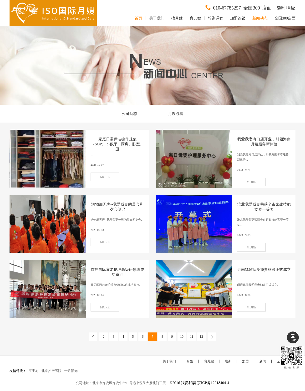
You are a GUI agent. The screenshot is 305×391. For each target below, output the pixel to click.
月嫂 (190, 361)
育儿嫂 (195, 18)
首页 (138, 18)
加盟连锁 (237, 18)
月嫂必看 (175, 114)
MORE (105, 177)
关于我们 (156, 18)
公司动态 (129, 114)
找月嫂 (177, 18)
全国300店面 (284, 18)
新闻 (262, 361)
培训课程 (215, 18)
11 (191, 336)
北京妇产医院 (51, 371)
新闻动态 (260, 18)
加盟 (245, 361)
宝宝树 (34, 371)
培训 (228, 361)
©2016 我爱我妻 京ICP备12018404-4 (199, 383)
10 (181, 336)
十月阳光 (71, 371)
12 (201, 336)
